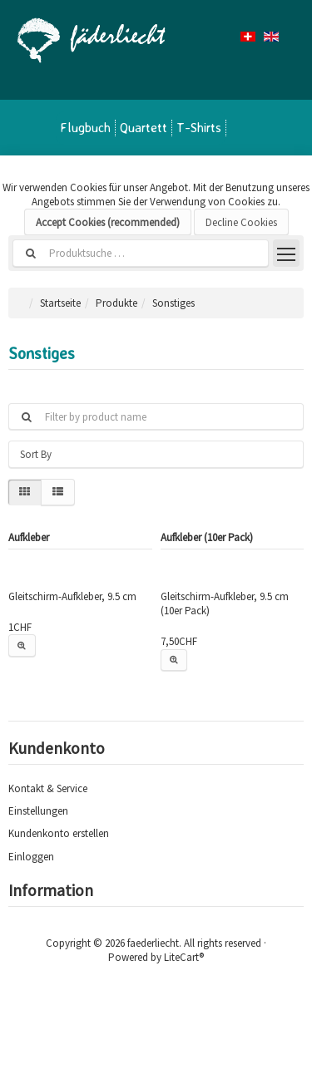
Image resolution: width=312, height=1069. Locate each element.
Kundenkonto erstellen (58, 833)
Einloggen (31, 857)
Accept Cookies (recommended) (108, 222)
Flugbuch (85, 127)
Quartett (143, 127)
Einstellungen (38, 811)
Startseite (60, 303)
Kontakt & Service (47, 788)
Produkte (116, 303)
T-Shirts (198, 127)
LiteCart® (184, 957)
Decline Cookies (241, 222)
